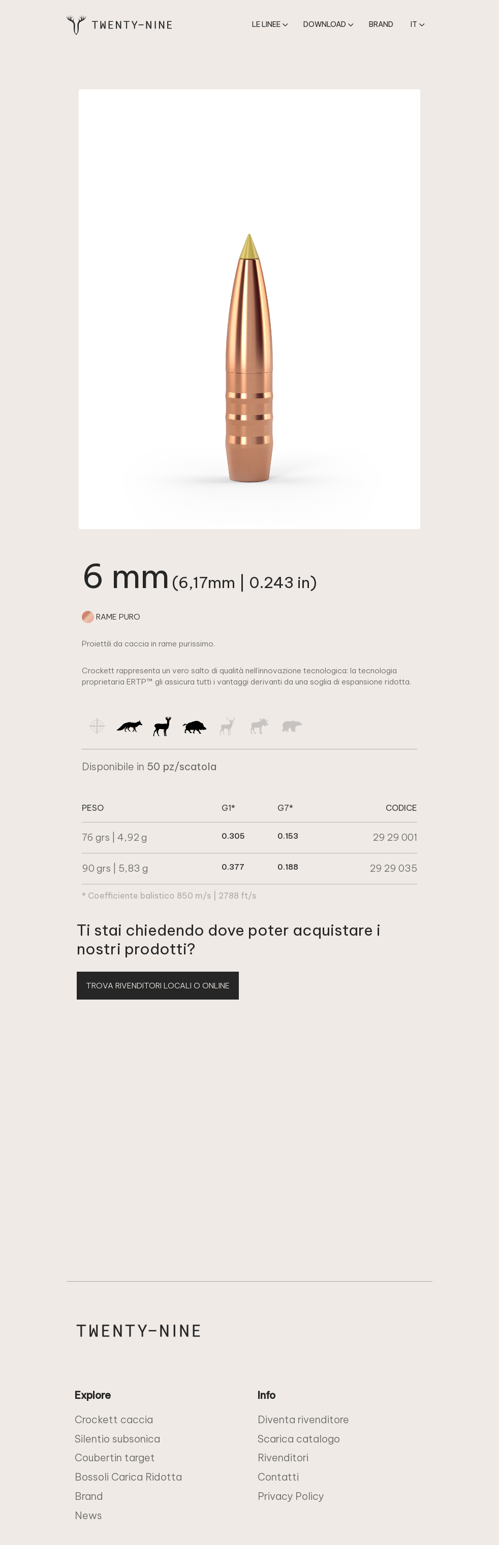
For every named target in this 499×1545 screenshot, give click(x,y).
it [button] (414, 24)
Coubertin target (115, 1457)
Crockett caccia (114, 1419)
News (88, 1515)
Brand (381, 24)
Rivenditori (283, 1457)
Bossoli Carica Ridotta (128, 1476)
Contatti (278, 1476)
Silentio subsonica (117, 1438)
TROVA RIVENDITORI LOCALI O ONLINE (158, 985)
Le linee (266, 24)
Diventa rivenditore (303, 1419)
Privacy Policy (291, 1496)
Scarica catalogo (299, 1438)
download (324, 24)
